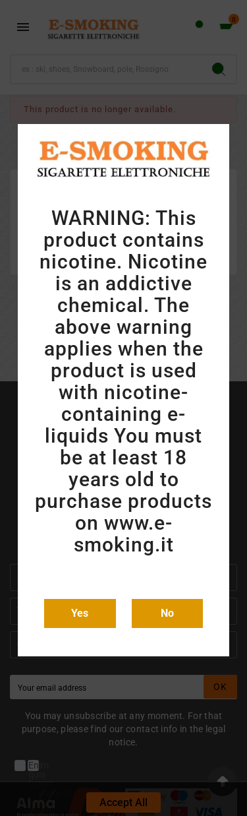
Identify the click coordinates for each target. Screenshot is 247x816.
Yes (79, 613)
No (167, 613)
